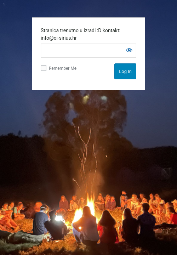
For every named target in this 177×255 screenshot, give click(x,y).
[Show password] (129, 50)
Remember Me (58, 68)
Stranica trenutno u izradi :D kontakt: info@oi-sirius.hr (80, 34)
